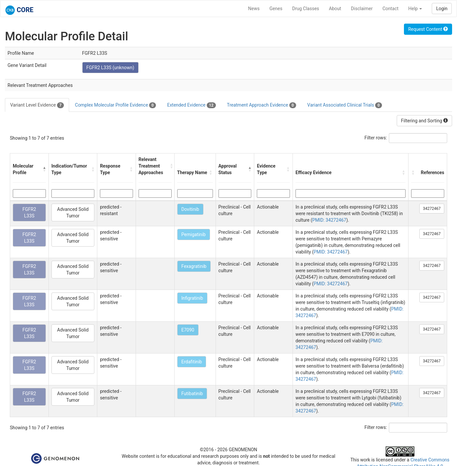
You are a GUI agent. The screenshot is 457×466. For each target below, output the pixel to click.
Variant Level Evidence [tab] (37, 105)
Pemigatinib (193, 234)
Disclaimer (361, 8)
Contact (390, 8)
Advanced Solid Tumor (72, 212)
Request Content (428, 29)
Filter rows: (376, 137)
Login (441, 8)
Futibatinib (192, 393)
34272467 (432, 208)
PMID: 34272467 (329, 220)
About (335, 8)
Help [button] (415, 8)
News (253, 8)
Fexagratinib (194, 266)
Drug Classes (305, 8)
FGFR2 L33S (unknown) (110, 67)
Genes (276, 8)
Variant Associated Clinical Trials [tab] (344, 105)
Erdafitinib (191, 361)
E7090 (187, 330)
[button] (44, 169)
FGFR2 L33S (29, 212)
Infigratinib (192, 298)
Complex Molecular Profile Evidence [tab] (115, 105)
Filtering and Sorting (424, 120)
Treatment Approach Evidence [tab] (261, 105)
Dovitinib (190, 209)
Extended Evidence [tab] (191, 105)
